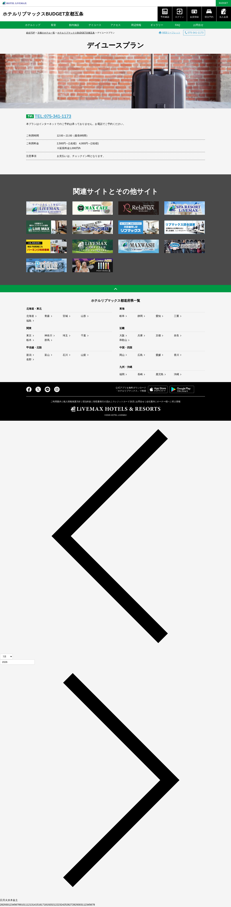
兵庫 (140, 335)
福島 (28, 320)
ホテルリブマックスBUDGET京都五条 (43, 13)
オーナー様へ (163, 401)
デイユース (95, 25)
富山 (47, 354)
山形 (83, 315)
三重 (176, 315)
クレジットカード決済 (123, 401)
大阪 (121, 335)
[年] (17, 662)
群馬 (47, 340)
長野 (28, 359)
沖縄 (176, 374)
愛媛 (158, 354)
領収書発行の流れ (102, 401)
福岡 (121, 374)
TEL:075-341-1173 (54, 116)
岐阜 (121, 315)
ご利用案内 (56, 401)
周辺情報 (136, 25)
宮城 (65, 315)
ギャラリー (156, 25)
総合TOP (30, 33)
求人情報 (176, 401)
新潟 (28, 354)
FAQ (177, 25)
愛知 (158, 315)
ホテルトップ (32, 25)
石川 (65, 354)
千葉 (83, 335)
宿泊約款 (87, 401)
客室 (53, 25)
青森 (47, 315)
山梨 (83, 354)
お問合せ (198, 25)
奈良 (176, 335)
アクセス (116, 25)
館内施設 (74, 25)
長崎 (140, 374)
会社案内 (150, 401)
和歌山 (123, 340)
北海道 (30, 315)
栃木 (28, 340)
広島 (140, 354)
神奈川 (48, 335)
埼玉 (65, 335)
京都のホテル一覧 (46, 33)
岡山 (121, 354)
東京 (28, 335)
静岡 (140, 315)
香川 (176, 354)
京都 (158, 335)
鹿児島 (159, 374)
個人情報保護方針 (72, 401)
